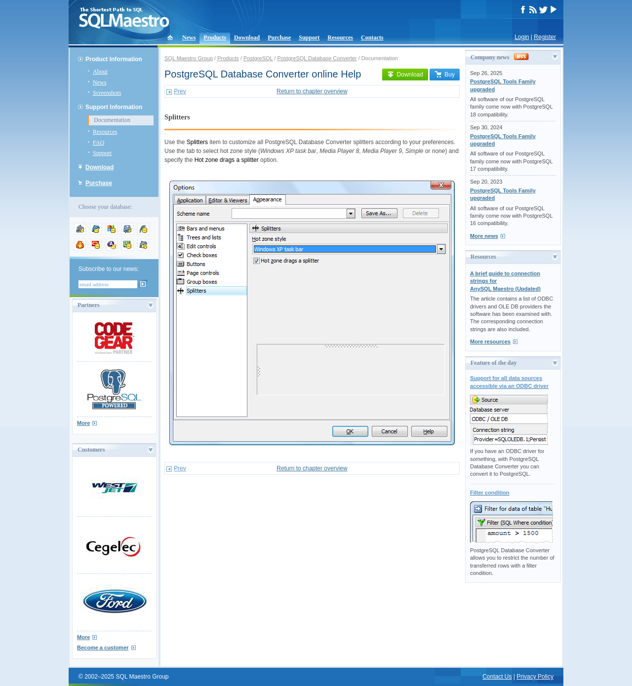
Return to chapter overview (311, 91)
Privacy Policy (534, 676)
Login (521, 37)
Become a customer (103, 647)
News (189, 37)
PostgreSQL (258, 58)
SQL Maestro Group (188, 58)
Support (309, 37)
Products (214, 37)
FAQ (98, 142)
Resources (340, 37)
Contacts (372, 37)
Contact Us (497, 676)
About (100, 71)
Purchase (279, 37)
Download (247, 37)
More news (484, 236)
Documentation (112, 119)
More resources (490, 341)
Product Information (113, 59)
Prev (180, 91)
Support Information (113, 107)
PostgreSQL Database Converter (316, 58)
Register (545, 37)
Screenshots (107, 92)
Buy (444, 74)
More (83, 423)
